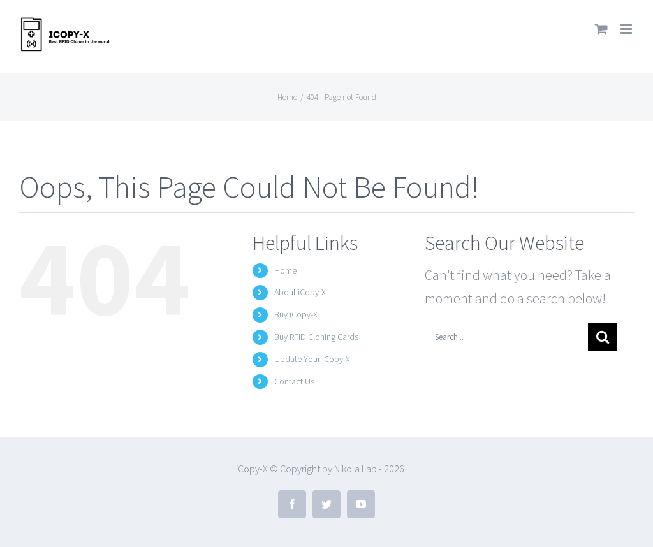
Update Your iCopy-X (312, 359)
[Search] (602, 337)
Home (285, 270)
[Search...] (506, 337)
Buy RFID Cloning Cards (316, 336)
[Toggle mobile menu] (627, 29)
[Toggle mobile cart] (601, 29)
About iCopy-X (300, 292)
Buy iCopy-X (296, 314)
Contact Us (294, 381)
